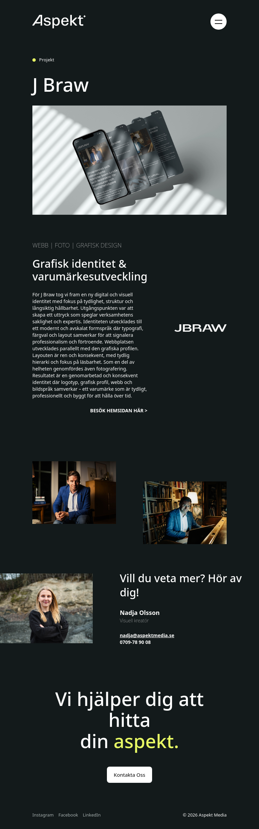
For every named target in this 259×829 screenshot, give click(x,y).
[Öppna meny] (218, 21)
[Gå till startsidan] (59, 21)
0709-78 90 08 (135, 642)
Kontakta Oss (129, 774)
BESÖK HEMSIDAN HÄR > (118, 410)
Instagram (43, 815)
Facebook (68, 815)
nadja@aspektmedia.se (147, 635)
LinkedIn (92, 815)
